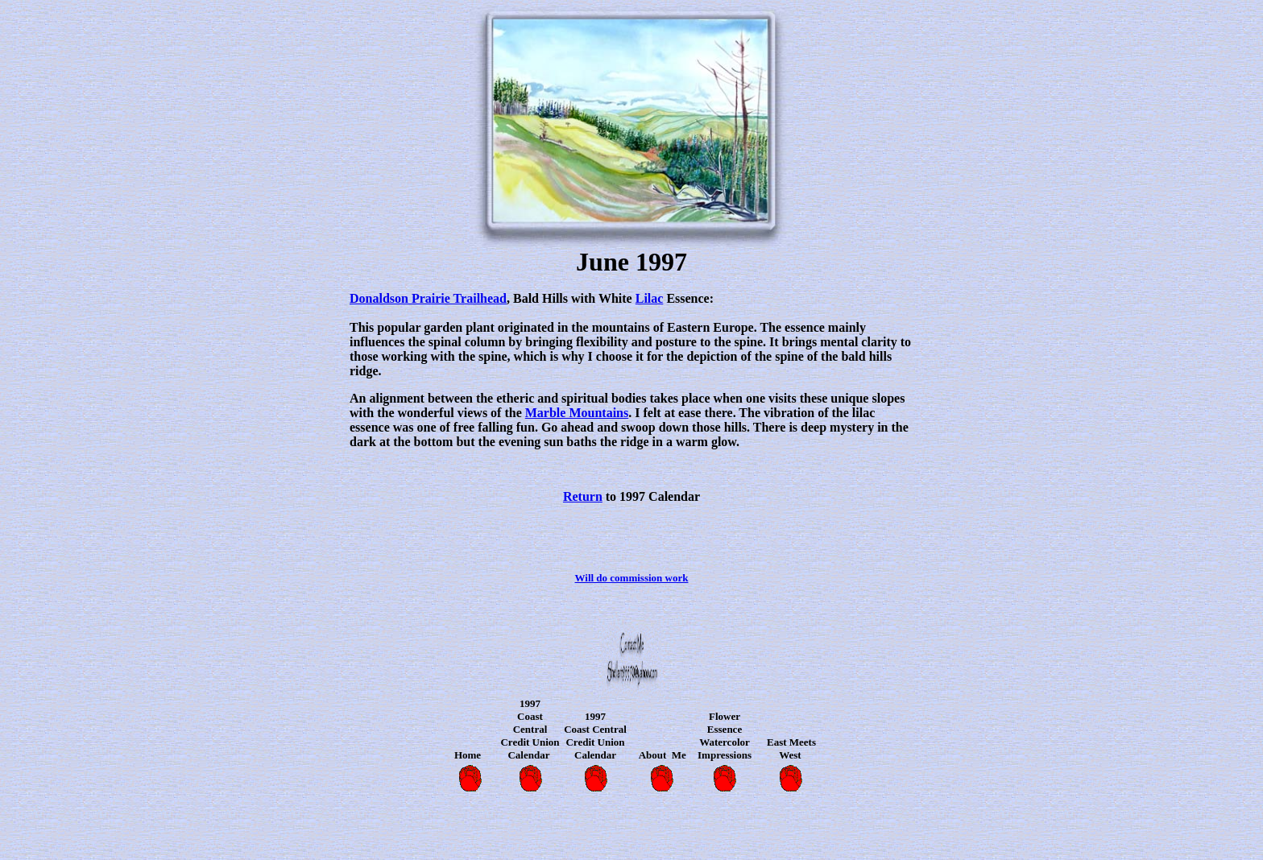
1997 (530, 703)
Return (583, 496)
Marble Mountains (576, 413)
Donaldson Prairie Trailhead (428, 298)
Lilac (650, 298)
